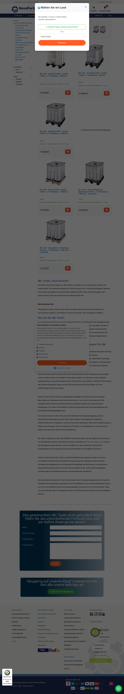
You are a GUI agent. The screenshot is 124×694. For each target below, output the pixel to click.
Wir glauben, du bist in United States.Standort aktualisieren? (52, 18)
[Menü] (11, 670)
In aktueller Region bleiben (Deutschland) (62, 27)
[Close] (85, 7)
